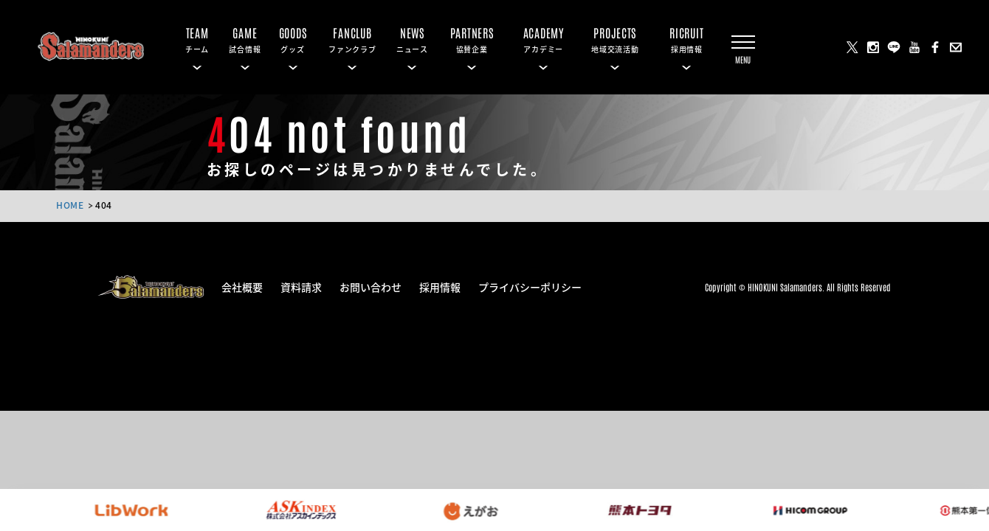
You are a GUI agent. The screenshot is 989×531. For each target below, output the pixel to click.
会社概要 (242, 286)
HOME (69, 204)
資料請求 (301, 286)
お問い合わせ (371, 286)
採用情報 (440, 286)
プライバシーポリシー (530, 286)
